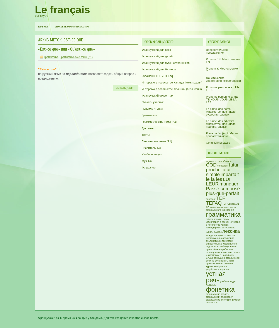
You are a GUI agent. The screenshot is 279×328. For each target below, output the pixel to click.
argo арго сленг (214, 161)
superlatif (210, 199)
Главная (43, 26)
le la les (214, 179)
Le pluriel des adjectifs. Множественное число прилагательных (220, 123)
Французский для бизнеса (159, 69)
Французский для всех (156, 49)
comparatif (222, 165)
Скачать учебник (152, 102)
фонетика (220, 289)
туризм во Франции (216, 266)
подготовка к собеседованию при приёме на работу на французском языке (221, 249)
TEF (220, 198)
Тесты (146, 134)
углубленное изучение (218, 269)
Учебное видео (152, 154)
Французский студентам (157, 95)
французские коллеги (217, 294)
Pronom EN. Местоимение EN (223, 61)
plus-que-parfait (222, 193)
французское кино (216, 299)
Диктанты (148, 128)
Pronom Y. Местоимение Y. (222, 70)
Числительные (151, 148)
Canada (227, 161)
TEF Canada (228, 203)
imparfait (230, 174)
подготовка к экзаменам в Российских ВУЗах (223, 255)
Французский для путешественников (166, 63)
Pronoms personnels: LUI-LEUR (222, 89)
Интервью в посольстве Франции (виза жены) (172, 89)
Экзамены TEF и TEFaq (157, 76)
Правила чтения (152, 108)
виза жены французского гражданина (221, 208)
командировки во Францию (220, 227)
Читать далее (125, 88)
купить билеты (214, 232)
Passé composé (223, 188)
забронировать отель (217, 219)
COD (211, 165)
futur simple (218, 172)
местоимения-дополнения (220, 238)
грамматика (223, 214)
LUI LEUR (218, 182)
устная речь (216, 277)
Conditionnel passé (218, 142)
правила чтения (214, 263)
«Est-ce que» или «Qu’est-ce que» (66, 49)
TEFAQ (214, 203)
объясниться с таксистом (219, 241)
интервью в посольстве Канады (223, 223)
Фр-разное (148, 167)
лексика (231, 231)
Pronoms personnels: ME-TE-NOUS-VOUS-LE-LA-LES (222, 99)
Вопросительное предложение (217, 51)
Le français (62, 9)
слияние (228, 263)
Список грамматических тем (72, 26)
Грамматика (51, 57)
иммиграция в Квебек (217, 222)
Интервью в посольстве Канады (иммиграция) (172, 82)
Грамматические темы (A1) (76, 57)
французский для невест (219, 297)
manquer (228, 184)
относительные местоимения (221, 243)
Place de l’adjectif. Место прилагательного (222, 135)
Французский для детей (157, 56)
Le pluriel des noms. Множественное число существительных (220, 111)
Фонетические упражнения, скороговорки (223, 79)
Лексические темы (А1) (157, 141)
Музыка (147, 161)
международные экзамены (220, 235)
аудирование (217, 207)
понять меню (228, 260)
